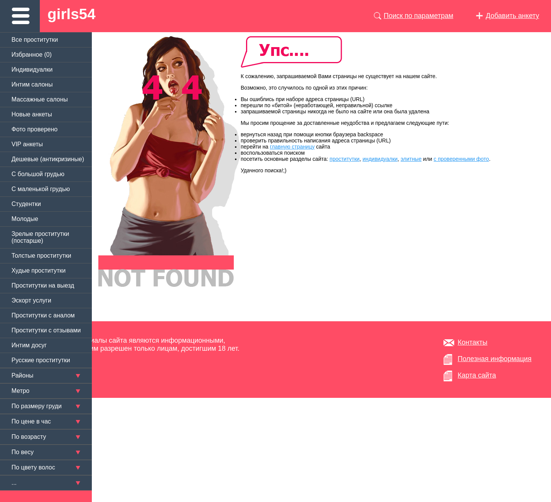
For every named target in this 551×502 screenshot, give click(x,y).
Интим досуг (29, 345)
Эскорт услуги (31, 300)
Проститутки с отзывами (46, 330)
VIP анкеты (27, 144)
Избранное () (31, 54)
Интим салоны (32, 84)
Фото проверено (34, 129)
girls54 (71, 14)
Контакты (472, 342)
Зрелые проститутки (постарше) (40, 237)
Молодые (24, 219)
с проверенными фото (461, 159)
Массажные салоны (39, 99)
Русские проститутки (40, 360)
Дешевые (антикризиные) (47, 159)
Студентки (26, 204)
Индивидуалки (31, 69)
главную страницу (292, 147)
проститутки (344, 159)
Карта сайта (477, 375)
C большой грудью (37, 174)
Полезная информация (494, 359)
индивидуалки (380, 159)
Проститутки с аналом (43, 315)
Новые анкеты (31, 114)
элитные (411, 159)
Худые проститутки (38, 270)
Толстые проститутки (41, 255)
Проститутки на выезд (42, 285)
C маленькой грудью (40, 189)
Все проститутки (34, 39)
